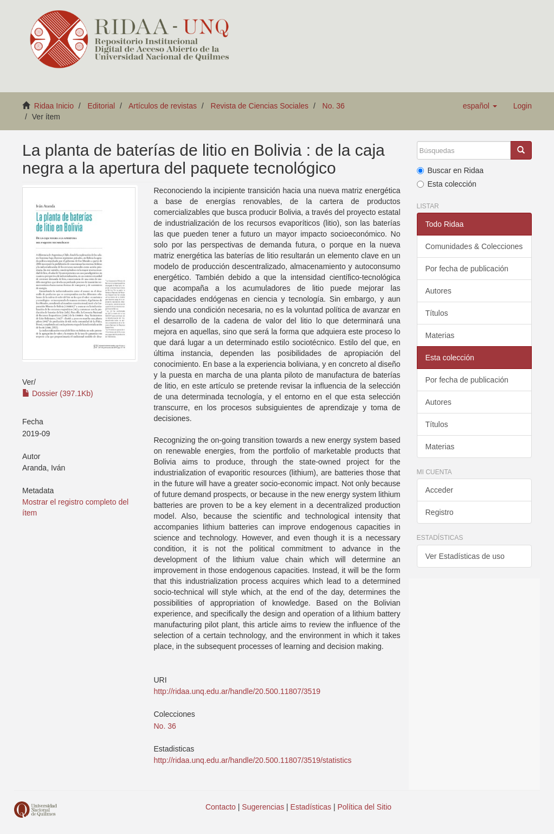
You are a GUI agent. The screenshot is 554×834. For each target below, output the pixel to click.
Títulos (437, 313)
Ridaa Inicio (54, 105)
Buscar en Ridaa (450, 170)
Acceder (439, 490)
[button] (480, 105)
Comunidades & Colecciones (474, 246)
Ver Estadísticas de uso (465, 556)
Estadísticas (311, 807)
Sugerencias (263, 807)
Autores (439, 291)
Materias (440, 335)
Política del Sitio (365, 807)
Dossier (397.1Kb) (57, 393)
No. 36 (334, 105)
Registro (440, 512)
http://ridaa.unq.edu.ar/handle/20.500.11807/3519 (237, 691)
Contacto (220, 807)
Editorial (101, 105)
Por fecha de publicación (467, 268)
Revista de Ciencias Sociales (260, 105)
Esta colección (446, 184)
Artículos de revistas (162, 105)
